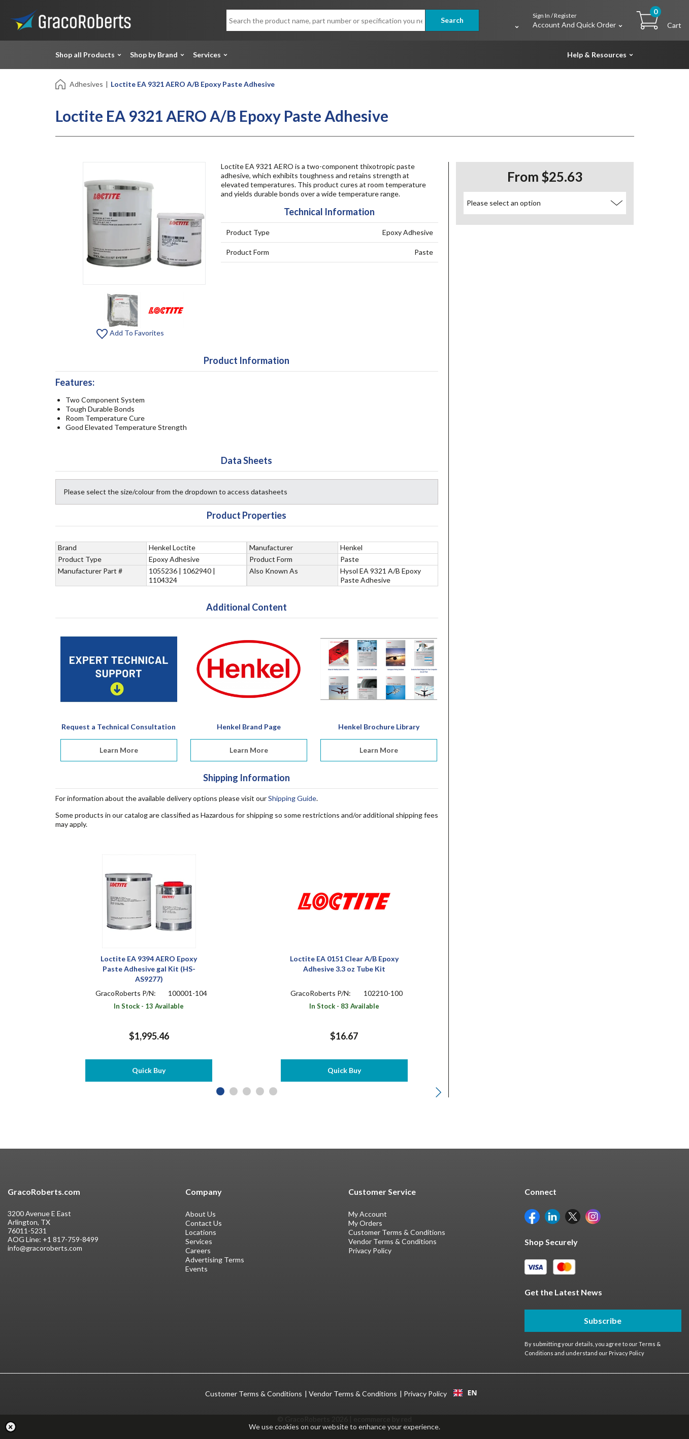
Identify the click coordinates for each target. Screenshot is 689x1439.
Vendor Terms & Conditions (392, 1241)
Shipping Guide (292, 798)
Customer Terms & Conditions (396, 1232)
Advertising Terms (214, 1259)
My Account (367, 1214)
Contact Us (203, 1223)
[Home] (61, 83)
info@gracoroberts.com (45, 1248)
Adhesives (86, 84)
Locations (200, 1232)
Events (196, 1268)
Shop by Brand (154, 54)
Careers (198, 1250)
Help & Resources (597, 54)
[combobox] (465, 1393)
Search (452, 20)
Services (207, 54)
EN (465, 1392)
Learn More (119, 750)
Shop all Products (85, 54)
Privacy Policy (369, 1250)
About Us (200, 1214)
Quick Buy (149, 1070)
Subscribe (602, 1320)
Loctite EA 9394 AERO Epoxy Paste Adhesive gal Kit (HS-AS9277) (149, 968)
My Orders (365, 1223)
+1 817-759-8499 (71, 1239)
